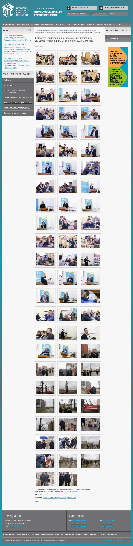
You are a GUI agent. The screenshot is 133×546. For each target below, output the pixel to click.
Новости (60, 24)
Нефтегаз (7, 80)
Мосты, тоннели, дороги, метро (16, 108)
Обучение (69, 534)
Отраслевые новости (79, 523)
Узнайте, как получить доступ (65, 491)
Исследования (107, 527)
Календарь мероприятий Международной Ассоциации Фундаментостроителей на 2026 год (17, 38)
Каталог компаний (108, 520)
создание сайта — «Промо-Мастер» (115, 540)
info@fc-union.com (114, 7)
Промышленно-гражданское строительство (15, 91)
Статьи (99, 24)
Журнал (92, 534)
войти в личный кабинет (77, 13)
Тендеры (35, 24)
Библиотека (79, 24)
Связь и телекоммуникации (15, 113)
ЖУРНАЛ (90, 24)
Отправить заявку (116, 38)
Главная (38, 30)
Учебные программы (78, 527)
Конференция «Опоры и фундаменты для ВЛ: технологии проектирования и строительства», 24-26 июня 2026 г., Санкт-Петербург (17, 63)
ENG (119, 24)
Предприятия (23, 24)
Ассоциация (8, 24)
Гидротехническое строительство (18, 97)
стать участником (100, 14)
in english (50, 8)
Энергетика (8, 85)
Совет (68, 24)
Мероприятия (47, 24)
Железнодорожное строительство (18, 103)
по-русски (40, 8)
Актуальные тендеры (79, 520)
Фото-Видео (109, 24)
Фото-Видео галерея (49, 30)
